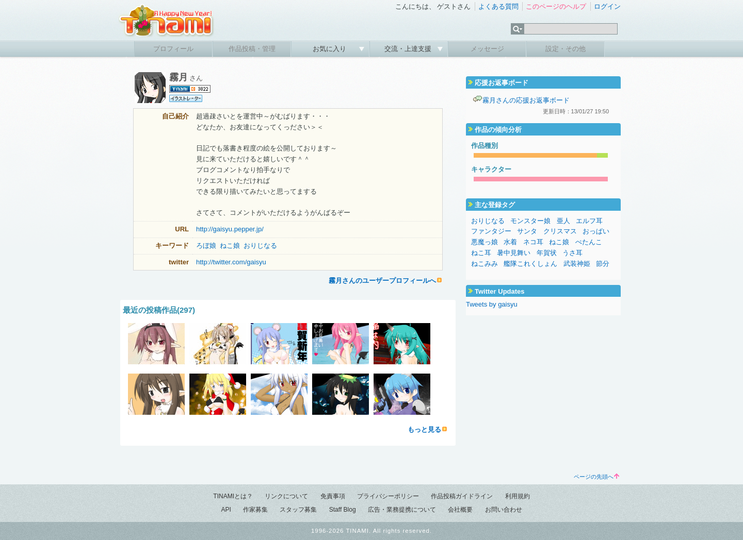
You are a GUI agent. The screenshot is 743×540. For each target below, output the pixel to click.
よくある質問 (498, 6)
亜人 (563, 221)
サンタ (527, 231)
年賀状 (547, 253)
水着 (510, 242)
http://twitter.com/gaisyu (231, 262)
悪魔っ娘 (484, 242)
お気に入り (330, 49)
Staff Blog (342, 509)
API (226, 509)
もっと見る (424, 429)
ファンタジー (491, 231)
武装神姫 (576, 263)
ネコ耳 (533, 242)
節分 (602, 263)
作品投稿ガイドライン (462, 496)
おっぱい (596, 231)
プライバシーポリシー (388, 496)
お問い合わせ (503, 509)
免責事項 (332, 496)
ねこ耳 (481, 253)
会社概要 (460, 509)
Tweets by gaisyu (492, 304)
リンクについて (286, 496)
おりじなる (260, 245)
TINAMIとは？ (233, 496)
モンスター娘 (530, 221)
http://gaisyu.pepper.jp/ (230, 229)
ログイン (607, 6)
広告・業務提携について (402, 509)
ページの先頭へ (596, 477)
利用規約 (517, 496)
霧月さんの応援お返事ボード (526, 100)
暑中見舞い (513, 253)
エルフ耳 (589, 221)
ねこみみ (484, 263)
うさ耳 (572, 253)
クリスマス (560, 231)
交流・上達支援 (408, 49)
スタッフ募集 (298, 509)
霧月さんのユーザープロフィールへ (382, 280)
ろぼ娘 (206, 245)
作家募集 (255, 509)
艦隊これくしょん (530, 263)
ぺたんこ (588, 242)
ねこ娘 (230, 245)
